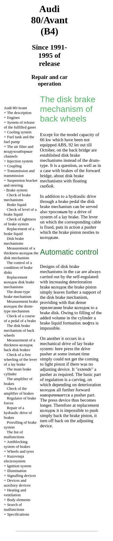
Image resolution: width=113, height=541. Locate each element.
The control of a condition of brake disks (18, 267)
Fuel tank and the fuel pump (19, 139)
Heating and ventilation (15, 492)
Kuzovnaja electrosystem (14, 458)
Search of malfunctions (14, 507)
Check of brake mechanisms (17, 197)
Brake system (16, 190)
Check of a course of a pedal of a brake (20, 318)
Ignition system (19, 466)
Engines (13, 117)
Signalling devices (21, 475)
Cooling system (19, 132)
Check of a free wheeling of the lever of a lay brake (20, 359)
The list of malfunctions (14, 434)
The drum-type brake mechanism (17, 294)
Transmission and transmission (19, 173)
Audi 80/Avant (15, 108)
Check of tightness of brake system (20, 221)
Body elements (18, 499)
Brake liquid (17, 204)
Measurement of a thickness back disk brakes (19, 345)
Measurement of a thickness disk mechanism (21, 253)
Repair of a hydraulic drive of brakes (18, 413)
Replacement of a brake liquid (19, 231)
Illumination (16, 470)
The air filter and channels (18, 151)
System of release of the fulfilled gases (20, 124)
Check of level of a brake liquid (20, 212)
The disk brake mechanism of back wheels (19, 330)
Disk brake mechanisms (14, 241)
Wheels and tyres (20, 451)
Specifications (18, 514)
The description (19, 112)
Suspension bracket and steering (20, 182)
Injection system (20, 161)
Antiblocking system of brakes (17, 444)
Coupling (14, 166)
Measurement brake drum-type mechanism (21, 306)
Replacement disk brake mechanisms (19, 282)
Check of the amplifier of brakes (19, 391)
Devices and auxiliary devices (17, 482)
